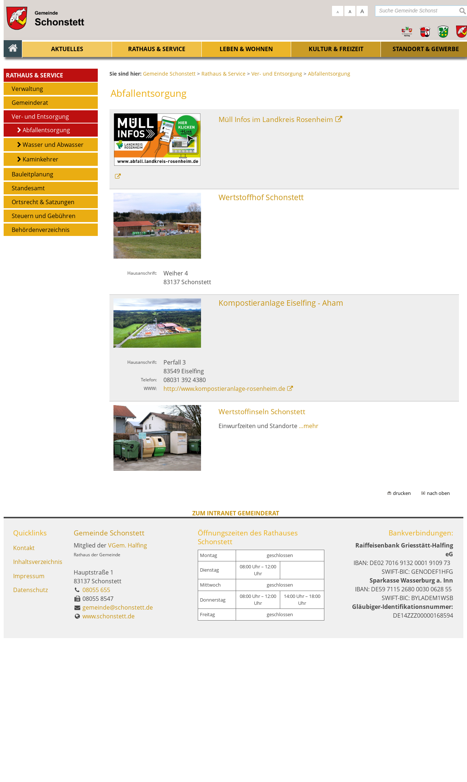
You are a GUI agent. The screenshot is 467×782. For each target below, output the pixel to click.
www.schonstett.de (108, 760)
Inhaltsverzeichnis (37, 707)
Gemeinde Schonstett (109, 677)
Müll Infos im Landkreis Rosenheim (276, 263)
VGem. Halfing (127, 689)
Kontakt (24, 692)
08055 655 (96, 734)
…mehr (309, 569)
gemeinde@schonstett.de (117, 751)
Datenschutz (30, 736)
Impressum (29, 721)
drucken (402, 637)
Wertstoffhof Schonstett (261, 341)
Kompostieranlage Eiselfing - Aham (281, 446)
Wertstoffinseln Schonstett (262, 555)
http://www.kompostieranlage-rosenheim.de (224, 533)
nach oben (438, 637)
